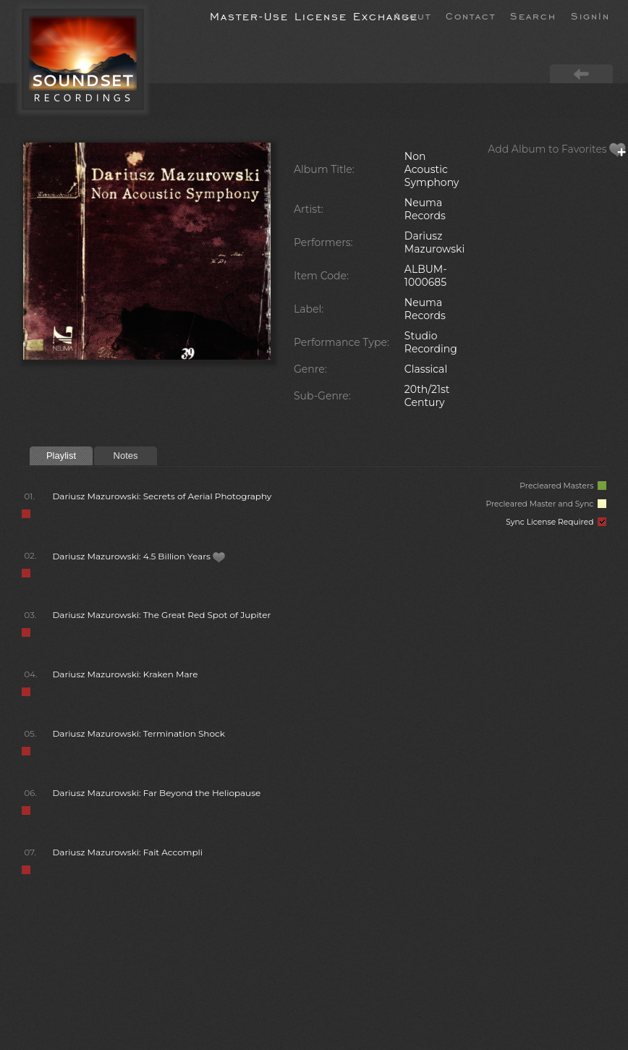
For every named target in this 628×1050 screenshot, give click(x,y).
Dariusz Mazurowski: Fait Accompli (127, 852)
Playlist (61, 455)
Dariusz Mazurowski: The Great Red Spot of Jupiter (161, 614)
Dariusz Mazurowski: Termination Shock (138, 733)
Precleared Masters (562, 486)
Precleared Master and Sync (545, 504)
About (412, 15)
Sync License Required (556, 522)
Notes (126, 455)
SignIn (590, 15)
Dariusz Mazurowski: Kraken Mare (125, 674)
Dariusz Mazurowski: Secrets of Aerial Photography (161, 496)
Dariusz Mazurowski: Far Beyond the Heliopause (156, 792)
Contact (471, 15)
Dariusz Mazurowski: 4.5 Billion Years (139, 556)
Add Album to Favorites (557, 149)
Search (533, 15)
